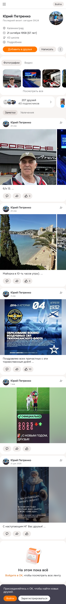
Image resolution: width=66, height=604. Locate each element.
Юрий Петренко (17, 16)
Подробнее (14, 42)
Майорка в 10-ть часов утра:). (21, 273)
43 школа (13, 37)
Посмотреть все (33, 91)
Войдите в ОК (14, 575)
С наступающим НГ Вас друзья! (23, 526)
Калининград (15, 28)
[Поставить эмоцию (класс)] (27, 196)
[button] (11, 63)
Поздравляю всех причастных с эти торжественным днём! (25, 360)
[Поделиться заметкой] (17, 196)
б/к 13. (7, 188)
